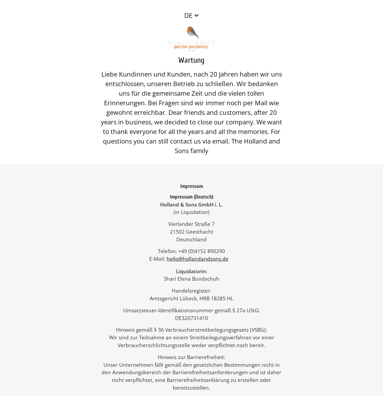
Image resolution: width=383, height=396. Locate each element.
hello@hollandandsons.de (200, 258)
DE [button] (188, 15)
